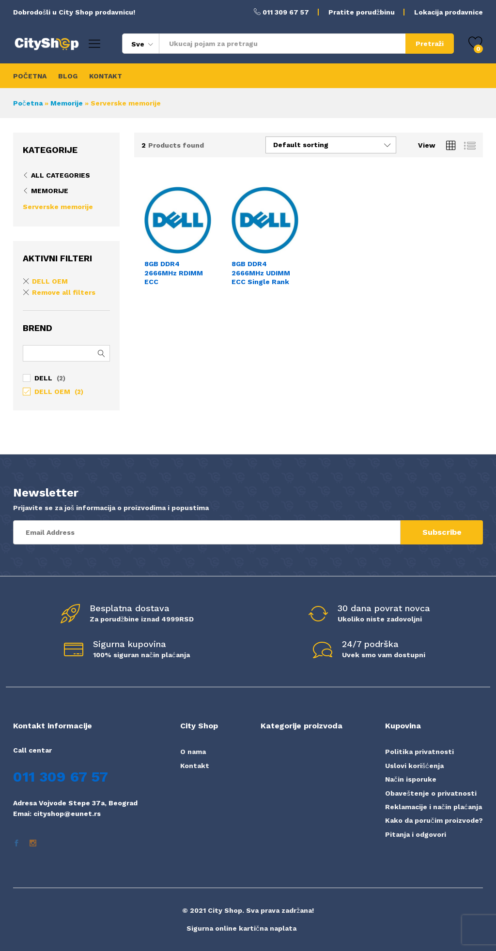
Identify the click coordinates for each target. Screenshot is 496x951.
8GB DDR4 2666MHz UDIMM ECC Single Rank (261, 272)
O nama (193, 751)
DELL (43, 378)
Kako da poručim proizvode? (434, 820)
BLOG (68, 76)
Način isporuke (410, 779)
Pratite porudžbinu (361, 12)
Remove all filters (63, 292)
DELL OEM (52, 391)
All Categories (60, 175)
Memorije (66, 103)
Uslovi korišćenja (414, 766)
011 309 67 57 (286, 12)
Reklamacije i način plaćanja (433, 807)
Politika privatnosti (419, 751)
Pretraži (430, 43)
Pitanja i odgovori (415, 834)
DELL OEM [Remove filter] (50, 281)
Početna (28, 103)
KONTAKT (105, 76)
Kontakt (194, 766)
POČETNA (29, 76)
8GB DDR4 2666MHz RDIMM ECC (173, 272)
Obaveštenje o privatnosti (431, 793)
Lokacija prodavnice (448, 12)
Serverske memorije (58, 207)
